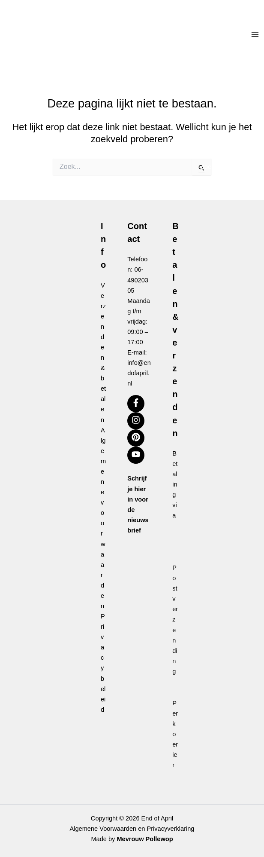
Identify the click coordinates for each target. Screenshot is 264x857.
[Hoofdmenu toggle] (255, 34)
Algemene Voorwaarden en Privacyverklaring (132, 828)
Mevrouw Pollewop (145, 839)
